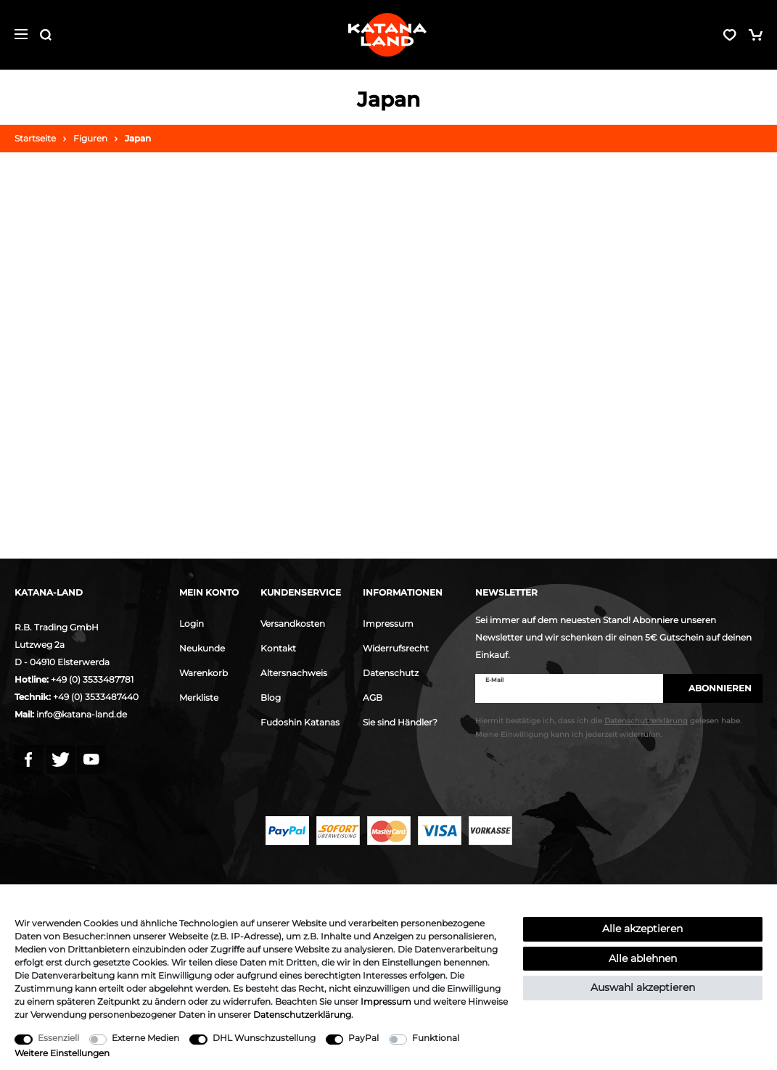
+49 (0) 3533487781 (92, 679)
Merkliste (198, 697)
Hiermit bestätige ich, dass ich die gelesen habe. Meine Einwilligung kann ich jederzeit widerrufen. (608, 727)
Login (191, 623)
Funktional (435, 1037)
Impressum (388, 623)
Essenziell (58, 1037)
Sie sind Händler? (400, 722)
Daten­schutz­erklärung (302, 1014)
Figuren (90, 138)
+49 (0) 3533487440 (96, 696)
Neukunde (202, 648)
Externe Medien (145, 1037)
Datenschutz (391, 672)
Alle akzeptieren (642, 928)
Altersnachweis (293, 672)
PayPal (363, 1037)
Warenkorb (203, 672)
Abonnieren (713, 688)
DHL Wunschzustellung (264, 1037)
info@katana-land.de (81, 714)
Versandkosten (292, 623)
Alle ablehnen (643, 958)
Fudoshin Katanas (300, 722)
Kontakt (278, 648)
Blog (270, 697)
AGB (372, 697)
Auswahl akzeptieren (643, 987)
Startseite (35, 138)
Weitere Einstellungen (62, 1053)
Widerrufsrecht (396, 648)
